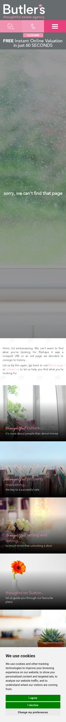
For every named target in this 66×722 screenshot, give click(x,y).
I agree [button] (33, 698)
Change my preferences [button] (33, 712)
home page (56, 365)
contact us (12, 369)
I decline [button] (32, 705)
